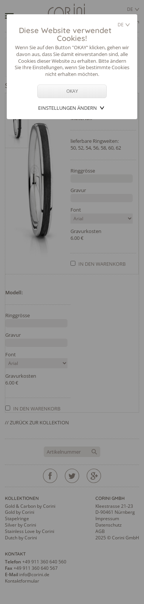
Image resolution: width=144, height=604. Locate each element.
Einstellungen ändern (67, 107)
